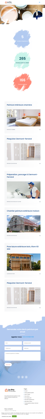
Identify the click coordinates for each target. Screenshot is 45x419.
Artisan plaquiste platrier (29, 392)
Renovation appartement (29, 399)
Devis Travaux (27, 394)
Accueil (26, 390)
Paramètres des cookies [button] (6, 416)
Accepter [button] (14, 416)
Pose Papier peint (28, 397)
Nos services (27, 396)
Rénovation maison (28, 401)
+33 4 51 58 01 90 (12, 410)
